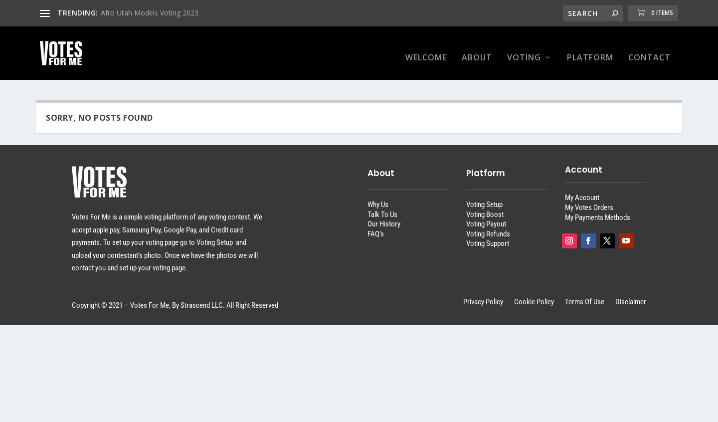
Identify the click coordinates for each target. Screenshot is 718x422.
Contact (649, 49)
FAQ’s (375, 224)
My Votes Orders (589, 198)
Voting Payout (486, 215)
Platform (590, 49)
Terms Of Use (584, 293)
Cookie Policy (534, 293)
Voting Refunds (488, 224)
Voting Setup (484, 195)
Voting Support (487, 234)
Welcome (426, 49)
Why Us (377, 195)
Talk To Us (382, 205)
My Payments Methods (597, 208)
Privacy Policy (483, 293)
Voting (524, 49)
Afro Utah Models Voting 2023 (149, 12)
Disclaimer (630, 293)
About (477, 49)
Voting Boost (485, 205)
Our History (383, 215)
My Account (582, 189)
